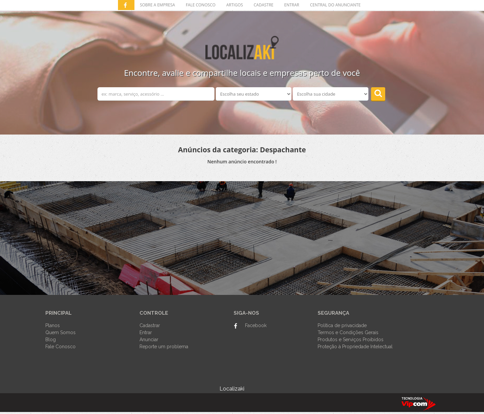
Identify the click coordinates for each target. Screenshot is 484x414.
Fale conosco (201, 5)
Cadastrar (149, 325)
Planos (52, 325)
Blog (50, 339)
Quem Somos (60, 332)
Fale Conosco (60, 346)
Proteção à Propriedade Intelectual (355, 346)
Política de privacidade (342, 325)
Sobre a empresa (157, 5)
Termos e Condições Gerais (348, 332)
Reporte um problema (163, 346)
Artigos (234, 5)
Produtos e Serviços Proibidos (351, 339)
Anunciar (148, 339)
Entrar (145, 332)
